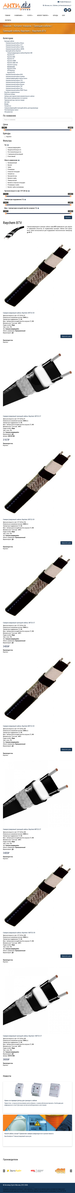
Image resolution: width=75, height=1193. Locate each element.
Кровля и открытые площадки (15, 182)
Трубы (8, 167)
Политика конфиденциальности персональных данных (18, 1187)
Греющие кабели (42, 25)
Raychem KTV (11, 72)
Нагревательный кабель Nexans (15, 84)
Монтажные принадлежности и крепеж (15, 98)
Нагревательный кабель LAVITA (15, 49)
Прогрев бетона (11, 176)
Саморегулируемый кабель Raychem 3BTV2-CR (18, 313)
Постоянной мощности (13, 152)
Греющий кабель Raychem (16, 30)
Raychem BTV (11, 66)
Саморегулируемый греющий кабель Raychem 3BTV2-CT (22, 416)
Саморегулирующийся (13, 147)
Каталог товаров (43, 15)
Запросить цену (66, 336)
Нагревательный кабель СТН (14, 80)
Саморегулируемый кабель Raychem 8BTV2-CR (18, 726)
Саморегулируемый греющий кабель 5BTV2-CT (19, 623)
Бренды (55, 15)
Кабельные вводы (9, 94)
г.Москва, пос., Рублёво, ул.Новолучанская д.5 (57, 5)
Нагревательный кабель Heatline (15, 76)
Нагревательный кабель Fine (14, 88)
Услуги (30, 15)
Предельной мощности (13, 150)
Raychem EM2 (11, 57)
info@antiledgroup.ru (64, 2)
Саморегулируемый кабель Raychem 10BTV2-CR (19, 933)
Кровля (9, 165)
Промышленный (11, 163)
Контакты (8, 20)
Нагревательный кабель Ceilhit (15, 47)
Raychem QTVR (11, 69)
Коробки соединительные (12, 92)
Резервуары (10, 169)
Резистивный (10, 156)
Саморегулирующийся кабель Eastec (16, 78)
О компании (18, 15)
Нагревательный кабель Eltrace (15, 43)
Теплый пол (7, 106)
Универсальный (11, 180)
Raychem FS (10, 59)
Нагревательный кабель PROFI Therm (16, 90)
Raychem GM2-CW (12, 63)
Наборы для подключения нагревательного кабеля (19, 96)
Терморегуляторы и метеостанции (14, 100)
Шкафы (6, 104)
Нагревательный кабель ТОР (14, 86)
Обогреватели (8, 112)
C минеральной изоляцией (14, 154)
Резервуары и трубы (12, 185)
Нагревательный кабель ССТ (14, 45)
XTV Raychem (11, 70)
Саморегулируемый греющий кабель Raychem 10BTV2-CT (22, 1036)
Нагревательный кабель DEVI (14, 74)
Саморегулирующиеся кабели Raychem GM (19, 53)
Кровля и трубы (11, 178)
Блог (63, 15)
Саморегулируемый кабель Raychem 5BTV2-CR (18, 519)
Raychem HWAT (11, 61)
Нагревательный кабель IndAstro (15, 82)
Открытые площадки (13, 171)
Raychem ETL (11, 55)
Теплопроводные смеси (11, 110)
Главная (7, 15)
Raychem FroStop (12, 65)
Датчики (6, 102)
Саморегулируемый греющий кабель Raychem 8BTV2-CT (22, 829)
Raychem (7, 136)
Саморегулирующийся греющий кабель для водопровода (21, 108)
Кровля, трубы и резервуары (15, 187)
